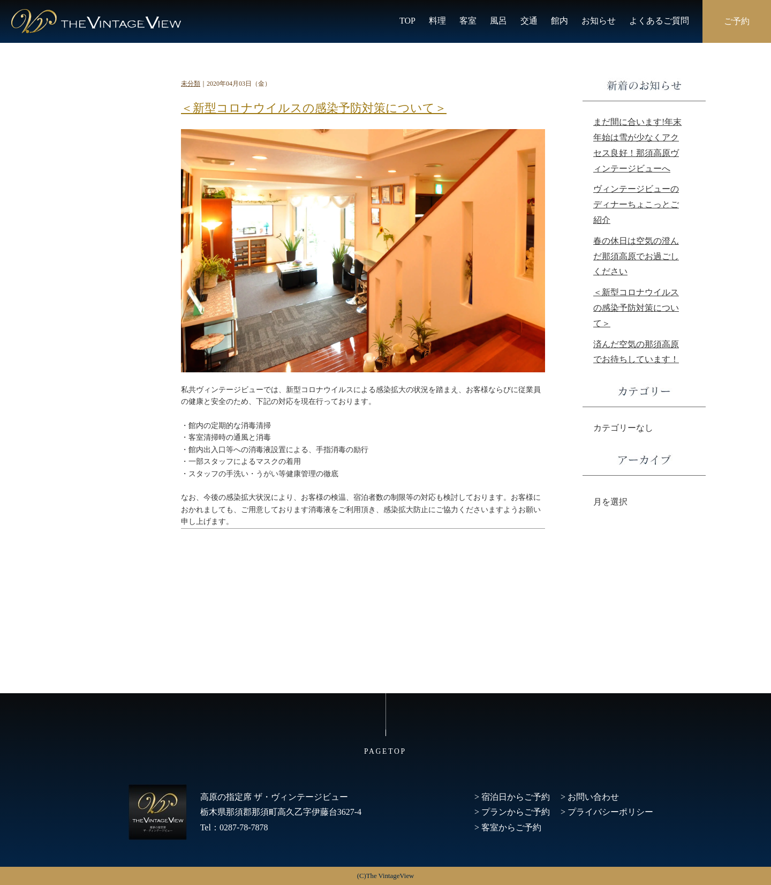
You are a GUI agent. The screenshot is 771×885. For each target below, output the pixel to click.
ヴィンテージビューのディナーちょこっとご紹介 (636, 204)
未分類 (190, 83)
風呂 (498, 20)
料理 (437, 20)
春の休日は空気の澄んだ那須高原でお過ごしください (636, 256)
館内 (559, 20)
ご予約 (737, 21)
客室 (468, 20)
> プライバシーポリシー (607, 811)
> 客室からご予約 (507, 827)
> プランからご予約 (512, 811)
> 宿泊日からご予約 (512, 796)
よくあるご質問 (659, 20)
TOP (407, 20)
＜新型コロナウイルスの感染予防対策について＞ (314, 108)
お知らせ (598, 20)
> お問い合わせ (590, 796)
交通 (529, 20)
